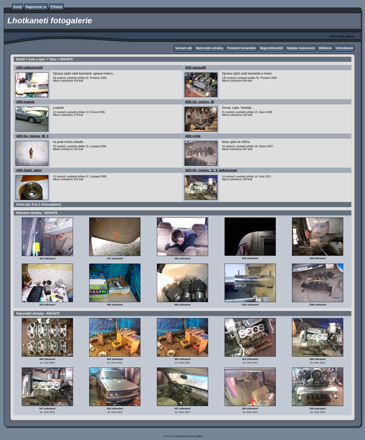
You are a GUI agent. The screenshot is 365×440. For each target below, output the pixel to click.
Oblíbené (325, 48)
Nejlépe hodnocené (301, 48)
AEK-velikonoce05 (29, 67)
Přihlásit (56, 7)
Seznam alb (183, 48)
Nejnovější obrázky (209, 48)
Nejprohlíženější (271, 48)
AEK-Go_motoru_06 (199, 102)
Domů (17, 7)
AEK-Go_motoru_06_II (32, 136)
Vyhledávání (344, 48)
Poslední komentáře (241, 48)
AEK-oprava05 (195, 67)
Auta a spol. (36, 59)
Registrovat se (36, 7)
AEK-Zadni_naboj (29, 170)
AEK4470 (66, 59)
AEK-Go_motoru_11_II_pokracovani (211, 170)
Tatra (52, 59)
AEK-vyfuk (193, 136)
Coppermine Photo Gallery (188, 436)
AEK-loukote (25, 102)
